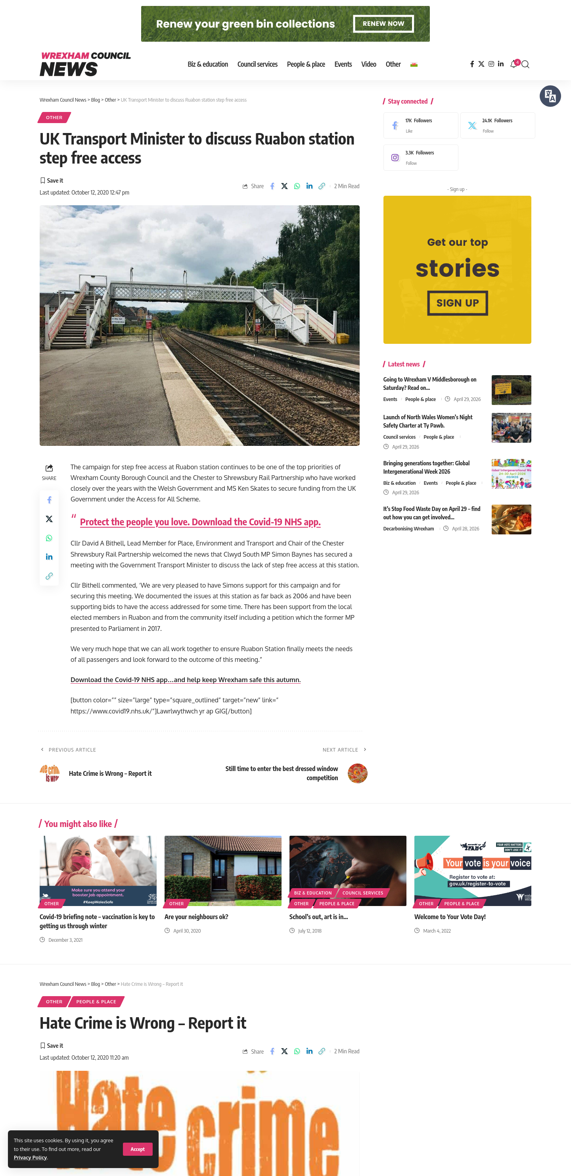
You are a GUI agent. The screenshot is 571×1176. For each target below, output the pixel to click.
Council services (399, 434)
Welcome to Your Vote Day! (450, 917)
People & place (420, 396)
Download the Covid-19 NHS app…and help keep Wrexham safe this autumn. (186, 680)
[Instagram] (491, 64)
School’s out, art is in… (318, 917)
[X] (481, 64)
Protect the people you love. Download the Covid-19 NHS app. (200, 521)
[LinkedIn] (501, 64)
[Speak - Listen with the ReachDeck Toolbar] (550, 96)
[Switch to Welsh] (414, 64)
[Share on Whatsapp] (297, 186)
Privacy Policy (30, 1157)
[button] (138, 1149)
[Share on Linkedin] (309, 186)
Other (54, 117)
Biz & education (399, 480)
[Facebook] (472, 64)
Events (390, 396)
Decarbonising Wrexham (408, 526)
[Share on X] (284, 186)
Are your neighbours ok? (196, 917)
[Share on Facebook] (272, 186)
